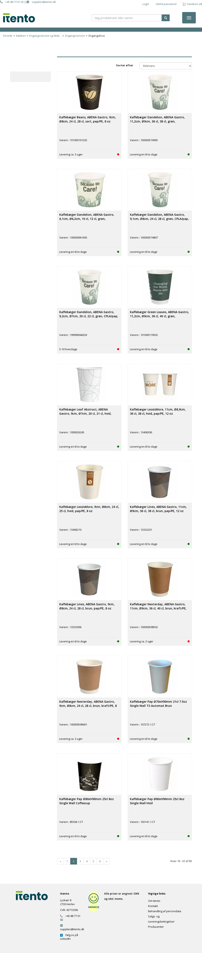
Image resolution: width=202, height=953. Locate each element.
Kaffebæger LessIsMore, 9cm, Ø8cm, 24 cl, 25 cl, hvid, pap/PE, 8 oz (89, 509)
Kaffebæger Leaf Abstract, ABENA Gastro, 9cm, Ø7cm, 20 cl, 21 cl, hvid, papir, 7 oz (85, 413)
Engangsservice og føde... (45, 36)
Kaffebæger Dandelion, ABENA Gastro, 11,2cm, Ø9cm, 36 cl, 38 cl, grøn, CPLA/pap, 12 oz (157, 121)
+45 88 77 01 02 (12, 2)
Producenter (156, 927)
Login (146, 4)
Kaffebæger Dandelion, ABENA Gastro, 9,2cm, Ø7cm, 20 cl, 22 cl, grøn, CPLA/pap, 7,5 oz (88, 316)
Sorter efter (124, 65)
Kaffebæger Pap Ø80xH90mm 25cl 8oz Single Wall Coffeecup (86, 801)
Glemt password (166, 4)
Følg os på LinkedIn (69, 937)
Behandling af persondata (164, 911)
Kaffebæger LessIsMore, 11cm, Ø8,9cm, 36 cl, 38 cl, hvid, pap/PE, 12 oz (158, 411)
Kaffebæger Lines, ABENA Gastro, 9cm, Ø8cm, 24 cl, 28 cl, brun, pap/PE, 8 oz (86, 606)
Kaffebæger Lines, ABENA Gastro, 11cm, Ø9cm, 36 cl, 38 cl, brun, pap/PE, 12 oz (158, 509)
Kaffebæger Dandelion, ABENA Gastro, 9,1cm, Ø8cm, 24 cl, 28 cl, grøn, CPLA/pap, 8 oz (159, 219)
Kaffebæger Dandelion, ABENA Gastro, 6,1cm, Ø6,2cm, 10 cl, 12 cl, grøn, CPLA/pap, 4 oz (86, 219)
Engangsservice (75, 36)
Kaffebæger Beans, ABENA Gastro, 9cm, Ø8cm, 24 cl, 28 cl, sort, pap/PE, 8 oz (87, 119)
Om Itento (154, 901)
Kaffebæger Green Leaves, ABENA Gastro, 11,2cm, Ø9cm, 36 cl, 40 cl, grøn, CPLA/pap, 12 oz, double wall (159, 316)
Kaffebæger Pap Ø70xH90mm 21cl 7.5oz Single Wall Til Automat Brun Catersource (158, 706)
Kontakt (153, 906)
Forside (7, 36)
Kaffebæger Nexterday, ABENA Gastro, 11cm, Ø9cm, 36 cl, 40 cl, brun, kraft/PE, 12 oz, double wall (158, 608)
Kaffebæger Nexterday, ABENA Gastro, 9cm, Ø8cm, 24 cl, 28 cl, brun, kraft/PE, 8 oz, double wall (88, 706)
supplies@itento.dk (41, 2)
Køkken (21, 36)
